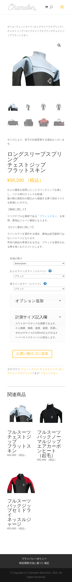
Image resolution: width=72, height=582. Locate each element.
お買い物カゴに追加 (32, 353)
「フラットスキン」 (48, 216)
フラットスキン (49, 373)
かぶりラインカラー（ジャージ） (31, 271)
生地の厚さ (16, 258)
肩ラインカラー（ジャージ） (28, 283)
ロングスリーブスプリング (48, 26)
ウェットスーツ (24, 26)
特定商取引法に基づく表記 (34, 563)
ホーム (10, 26)
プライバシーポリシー (34, 558)
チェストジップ (15, 31)
